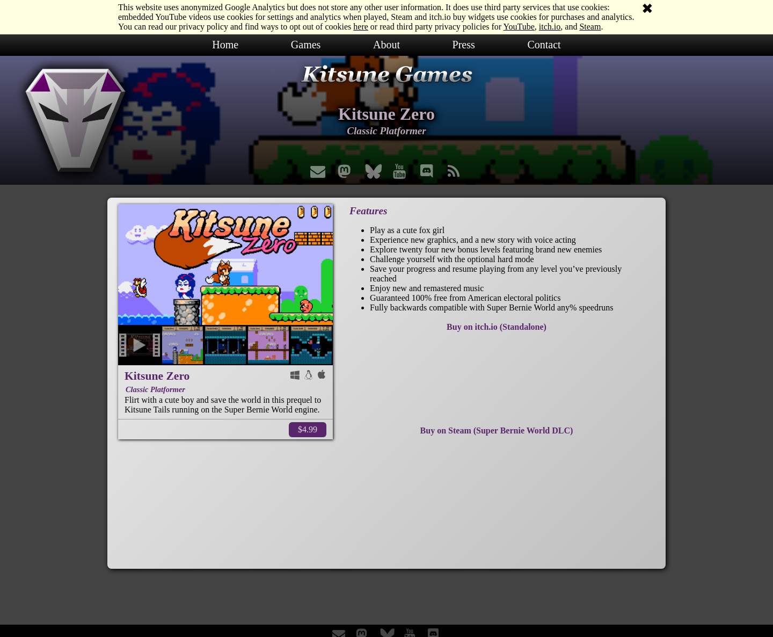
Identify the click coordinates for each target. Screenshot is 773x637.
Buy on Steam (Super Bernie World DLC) (496, 430)
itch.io (549, 26)
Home (225, 44)
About (386, 44)
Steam (590, 26)
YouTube (519, 26)
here (360, 26)
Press (464, 44)
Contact (543, 44)
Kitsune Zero (157, 376)
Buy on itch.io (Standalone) (496, 326)
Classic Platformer (155, 389)
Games (306, 44)
